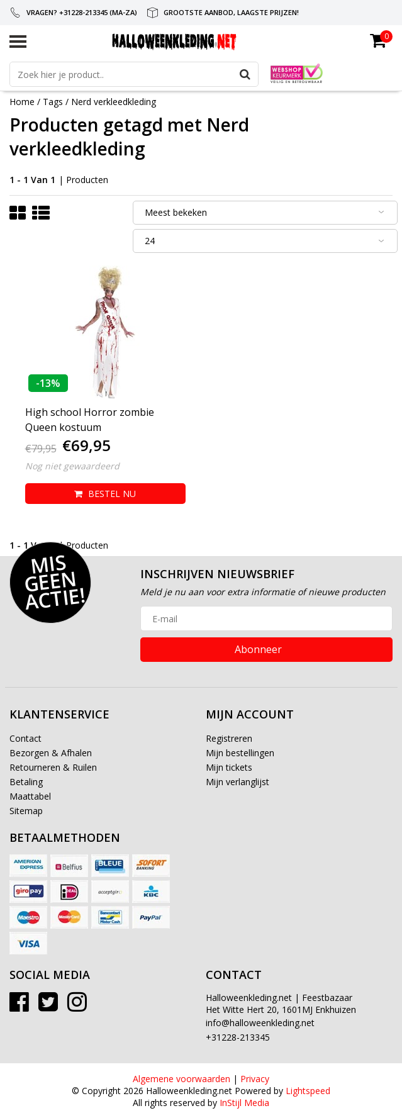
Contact (25, 738)
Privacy (254, 1079)
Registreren (229, 738)
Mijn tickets (229, 767)
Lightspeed (308, 1091)
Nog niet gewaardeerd (72, 466)
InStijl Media (244, 1103)
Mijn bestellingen (240, 753)
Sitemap (26, 811)
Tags (53, 102)
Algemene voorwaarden (181, 1079)
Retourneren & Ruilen (53, 767)
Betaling (26, 782)
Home (22, 102)
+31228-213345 (238, 1037)
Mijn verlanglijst (237, 782)
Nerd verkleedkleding (113, 102)
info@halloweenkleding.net (260, 1023)
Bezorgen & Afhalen (50, 753)
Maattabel (30, 796)
